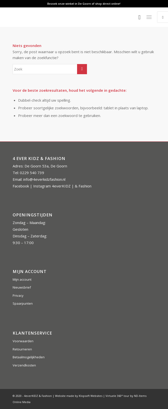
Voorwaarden (23, 341)
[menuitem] (136, 17)
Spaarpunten (23, 303)
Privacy (18, 295)
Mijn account (22, 279)
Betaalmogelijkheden (29, 357)
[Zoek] (136, 17)
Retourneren (22, 349)
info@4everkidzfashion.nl (44, 179)
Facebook (21, 185)
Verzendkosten (24, 365)
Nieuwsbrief (22, 287)
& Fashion (83, 185)
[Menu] (149, 17)
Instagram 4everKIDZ (52, 185)
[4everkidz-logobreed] (70, 17)
